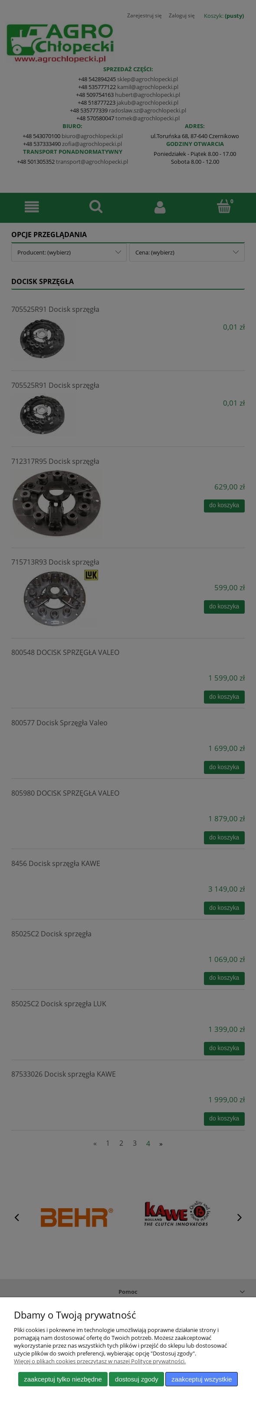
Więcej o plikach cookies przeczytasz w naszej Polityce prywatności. (100, 1361)
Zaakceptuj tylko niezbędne (63, 1379)
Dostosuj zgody (136, 1379)
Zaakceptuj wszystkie (201, 1379)
